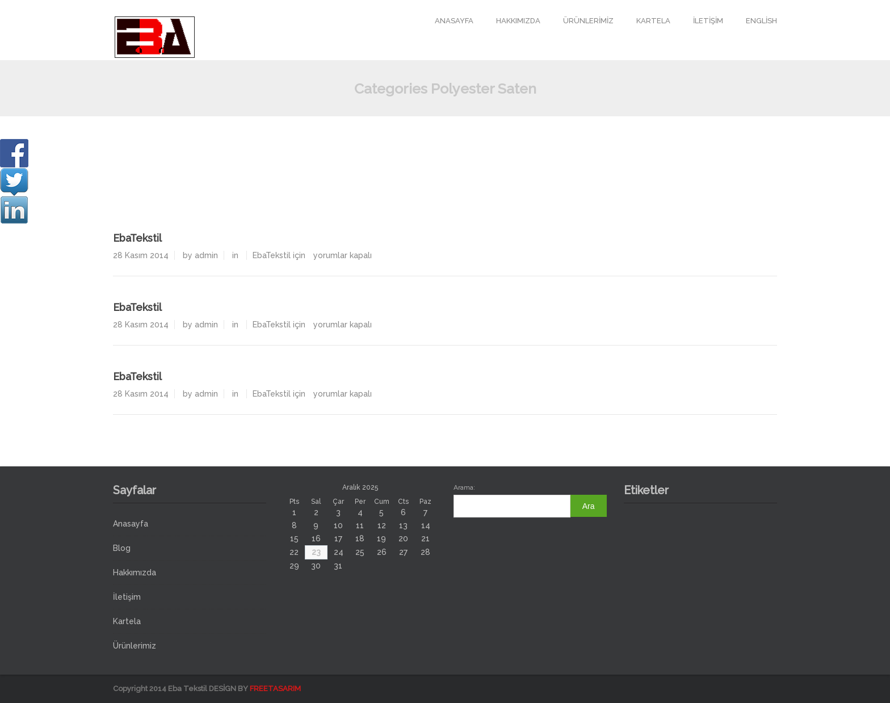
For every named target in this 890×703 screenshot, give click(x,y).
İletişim (708, 20)
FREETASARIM (275, 688)
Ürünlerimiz (588, 20)
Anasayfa (454, 20)
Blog (122, 548)
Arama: (464, 487)
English (761, 20)
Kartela (653, 20)
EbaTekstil (137, 238)
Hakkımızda (518, 20)
